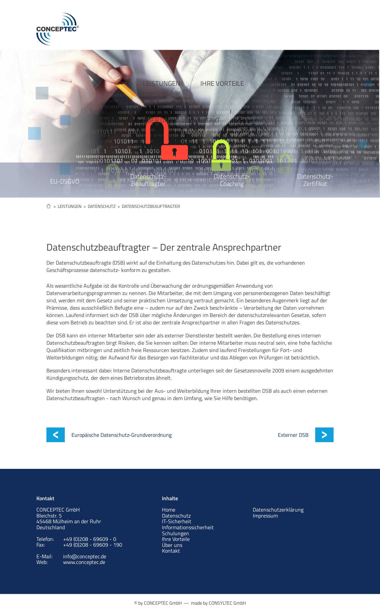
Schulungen (175, 533)
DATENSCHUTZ (102, 206)
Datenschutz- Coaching (232, 179)
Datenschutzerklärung (278, 510)
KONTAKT (295, 26)
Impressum (265, 516)
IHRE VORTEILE (190, 26)
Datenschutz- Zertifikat (315, 179)
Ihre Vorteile (176, 539)
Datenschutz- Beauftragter (148, 179)
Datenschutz (176, 516)
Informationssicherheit (188, 527)
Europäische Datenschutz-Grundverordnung (121, 435)
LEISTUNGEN (129, 26)
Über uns (172, 545)
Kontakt (171, 551)
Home (168, 510)
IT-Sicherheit (176, 521)
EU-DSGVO (64, 181)
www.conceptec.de (84, 562)
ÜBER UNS (247, 26)
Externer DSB (293, 435)
